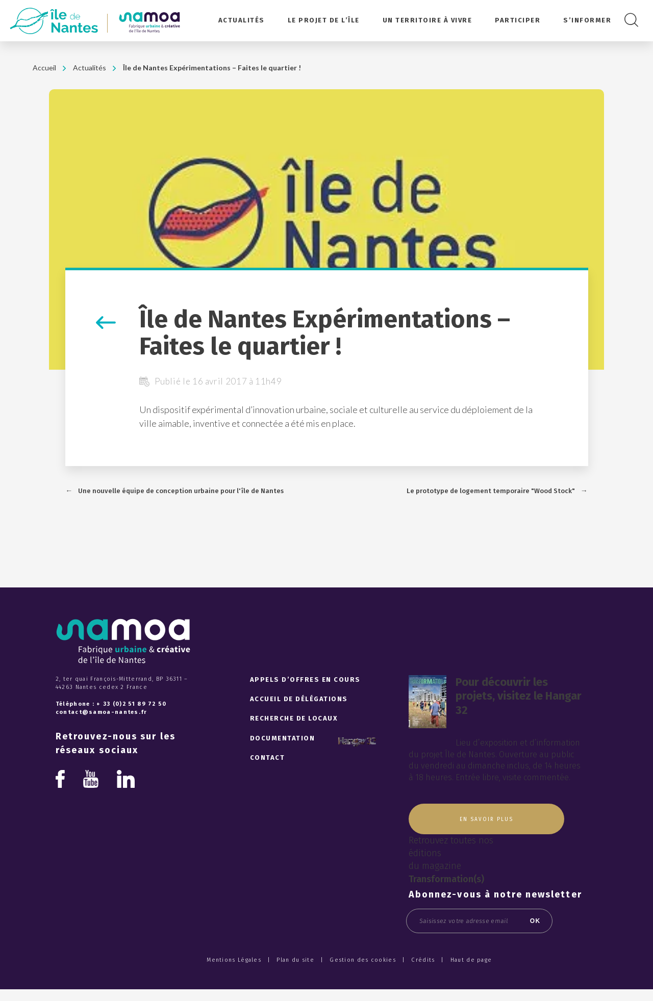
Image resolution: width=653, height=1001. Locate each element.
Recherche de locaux (294, 718)
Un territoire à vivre (427, 20)
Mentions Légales (234, 960)
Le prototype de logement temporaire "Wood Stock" (491, 491)
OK (535, 921)
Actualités (241, 20)
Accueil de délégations (299, 699)
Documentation (282, 738)
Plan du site (295, 960)
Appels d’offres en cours (305, 679)
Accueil (44, 67)
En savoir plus (486, 819)
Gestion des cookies (363, 960)
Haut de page (471, 960)
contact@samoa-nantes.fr (101, 712)
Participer (517, 20)
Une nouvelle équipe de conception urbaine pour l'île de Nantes (181, 491)
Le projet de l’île (324, 20)
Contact (267, 757)
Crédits (423, 960)
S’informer (587, 20)
